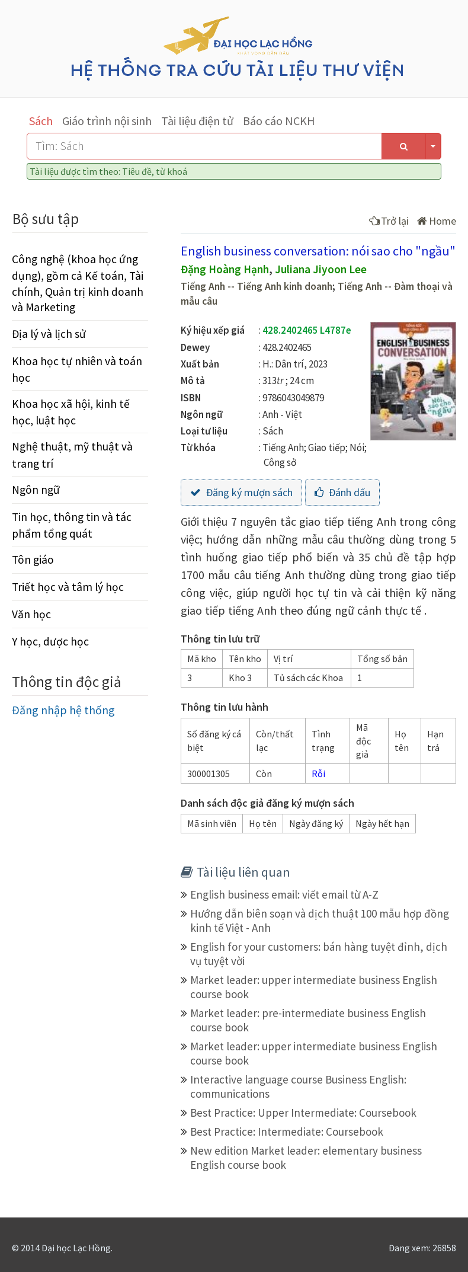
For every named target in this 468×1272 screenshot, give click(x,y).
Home (436, 221)
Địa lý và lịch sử (49, 334)
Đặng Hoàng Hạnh (225, 269)
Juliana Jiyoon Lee (321, 269)
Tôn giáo (33, 559)
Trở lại (389, 221)
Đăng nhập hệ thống (63, 709)
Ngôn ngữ (36, 489)
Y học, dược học (50, 641)
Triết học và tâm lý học (68, 587)
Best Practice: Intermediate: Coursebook (286, 1131)
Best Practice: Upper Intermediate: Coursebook (303, 1112)
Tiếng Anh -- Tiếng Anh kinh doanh (256, 286)
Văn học (31, 614)
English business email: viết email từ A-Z (284, 894)
